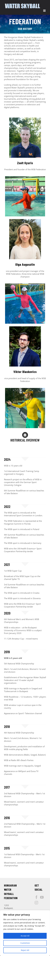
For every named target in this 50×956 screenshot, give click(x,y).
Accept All (25, 935)
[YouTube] (42, 897)
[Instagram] (36, 902)
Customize (25, 943)
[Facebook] (36, 897)
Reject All (25, 950)
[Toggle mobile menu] (44, 10)
